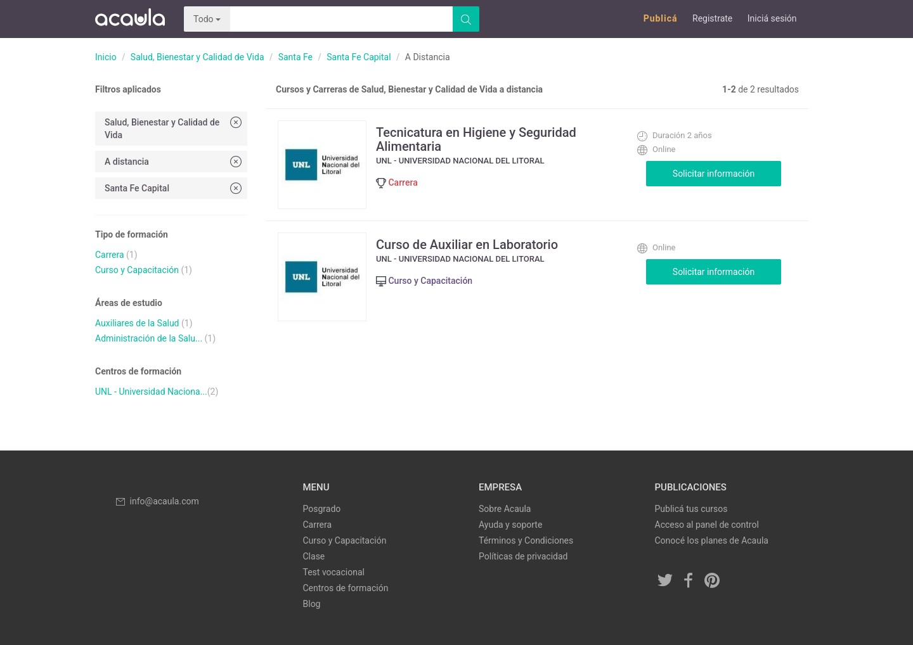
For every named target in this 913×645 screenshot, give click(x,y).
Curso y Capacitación (137, 270)
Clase (314, 556)
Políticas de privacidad (523, 556)
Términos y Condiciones (526, 540)
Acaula (130, 19)
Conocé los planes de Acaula (711, 540)
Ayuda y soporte (510, 525)
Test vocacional (334, 572)
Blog (312, 604)
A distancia (174, 161)
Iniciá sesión (772, 18)
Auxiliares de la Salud (137, 323)
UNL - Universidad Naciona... (151, 391)
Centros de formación (346, 588)
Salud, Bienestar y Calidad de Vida (197, 57)
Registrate (712, 18)
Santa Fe (295, 57)
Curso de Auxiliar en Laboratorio (467, 244)
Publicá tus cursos (691, 509)
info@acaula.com (156, 501)
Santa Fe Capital (359, 57)
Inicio (106, 57)
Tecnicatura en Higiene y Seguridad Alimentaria (476, 139)
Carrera (109, 255)
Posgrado (322, 509)
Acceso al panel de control (707, 525)
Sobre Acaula (505, 509)
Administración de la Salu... (148, 338)
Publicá (661, 18)
